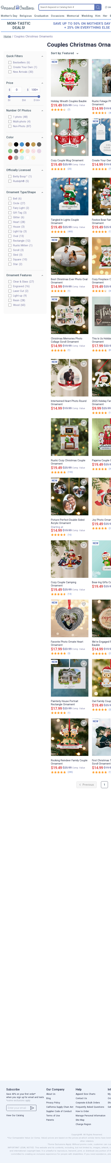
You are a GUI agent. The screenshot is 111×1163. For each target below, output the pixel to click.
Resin (17, 300)
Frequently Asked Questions (90, 1107)
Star (15, 264)
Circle (17, 203)
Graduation (41, 15)
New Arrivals (21, 71)
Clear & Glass (21, 281)
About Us (50, 1094)
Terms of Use (53, 1115)
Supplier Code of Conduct (59, 1111)
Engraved (19, 286)
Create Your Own (23, 67)
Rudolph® (18, 181)
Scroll (16, 250)
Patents (50, 1120)
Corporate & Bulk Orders (88, 1102)
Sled (15, 254)
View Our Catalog (15, 1115)
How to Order (82, 1111)
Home (7, 36)
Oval (16, 236)
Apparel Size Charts (85, 1094)
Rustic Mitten (20, 245)
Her (105, 15)
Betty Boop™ (20, 176)
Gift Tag (17, 212)
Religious (26, 15)
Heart (17, 222)
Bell (15, 198)
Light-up (17, 295)
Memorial (73, 15)
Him (97, 15)
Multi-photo (19, 121)
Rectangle (19, 240)
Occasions (58, 15)
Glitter (16, 217)
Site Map (80, 1120)
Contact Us (81, 1098)
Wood (17, 305)
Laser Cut (18, 291)
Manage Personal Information (90, 1115)
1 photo (18, 116)
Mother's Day (9, 15)
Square (18, 259)
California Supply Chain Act (59, 1107)
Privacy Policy (53, 1102)
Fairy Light (19, 208)
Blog (48, 1098)
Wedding (87, 15)
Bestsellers (19, 62)
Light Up (17, 231)
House (16, 226)
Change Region (83, 1124)
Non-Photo (20, 126)
